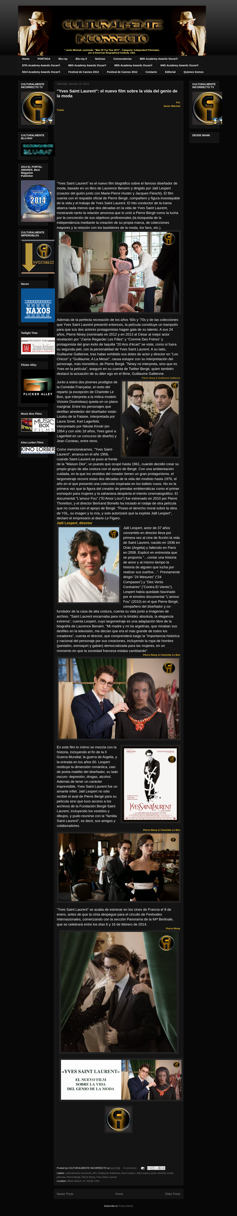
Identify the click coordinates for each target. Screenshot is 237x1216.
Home (26, 58)
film (95, 1173)
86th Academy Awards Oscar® (87, 65)
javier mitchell (158, 1173)
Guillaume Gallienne (109, 1173)
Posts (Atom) (126, 1206)
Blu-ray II (81, 58)
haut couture (128, 1173)
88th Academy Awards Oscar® (159, 58)
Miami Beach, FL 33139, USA (83, 1181)
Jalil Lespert (142, 1173)
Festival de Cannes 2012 (122, 71)
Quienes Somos (194, 71)
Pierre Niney (88, 1177)
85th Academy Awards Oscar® (133, 65)
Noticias (100, 58)
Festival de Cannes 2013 (83, 71)
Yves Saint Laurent (106, 1177)
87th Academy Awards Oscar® (41, 65)
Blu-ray (63, 58)
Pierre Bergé (73, 1177)
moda (170, 1173)
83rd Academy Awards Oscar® (41, 71)
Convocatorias (122, 58)
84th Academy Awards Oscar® (180, 65)
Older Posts (172, 1194)
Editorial (170, 71)
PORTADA (43, 58)
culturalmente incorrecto (78, 1173)
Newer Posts (65, 1194)
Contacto (151, 71)
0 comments (130, 1168)
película (61, 1177)
